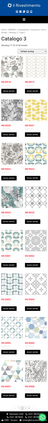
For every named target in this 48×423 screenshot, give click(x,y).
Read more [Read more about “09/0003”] (9, 308)
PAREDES (12, 30)
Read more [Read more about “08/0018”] (9, 91)
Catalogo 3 (13, 32)
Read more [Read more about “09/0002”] (32, 265)
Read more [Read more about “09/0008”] (32, 395)
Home (3, 30)
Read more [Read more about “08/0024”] (9, 221)
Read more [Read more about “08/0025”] (32, 221)
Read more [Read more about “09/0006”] (32, 352)
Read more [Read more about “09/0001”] (9, 265)
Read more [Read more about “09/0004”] (32, 308)
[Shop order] (32, 51)
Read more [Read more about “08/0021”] (32, 134)
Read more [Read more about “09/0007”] (9, 395)
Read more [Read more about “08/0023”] (32, 178)
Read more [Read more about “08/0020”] (9, 134)
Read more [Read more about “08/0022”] (9, 178)
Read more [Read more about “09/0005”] (9, 352)
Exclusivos (35, 30)
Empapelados (23, 30)
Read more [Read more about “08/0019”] (32, 91)
